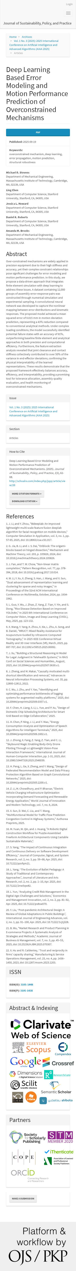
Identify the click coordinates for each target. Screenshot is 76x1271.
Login (69, 4)
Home (13, 37)
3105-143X (26, 990)
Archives (27, 37)
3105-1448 (27, 984)
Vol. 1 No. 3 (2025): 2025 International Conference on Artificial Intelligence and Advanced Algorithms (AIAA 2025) (34, 45)
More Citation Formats (27, 493)
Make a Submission (23, 1198)
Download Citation (24, 501)
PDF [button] (38, 132)
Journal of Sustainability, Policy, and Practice (37, 23)
